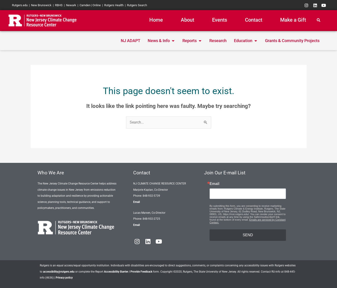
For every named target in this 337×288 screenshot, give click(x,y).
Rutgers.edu (20, 5)
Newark (71, 5)
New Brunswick (41, 5)
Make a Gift (293, 20)
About (187, 20)
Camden (85, 5)
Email (136, 202)
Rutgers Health (114, 5)
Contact (253, 20)
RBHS (59, 5)
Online (96, 5)
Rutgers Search (137, 5)
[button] (318, 20)
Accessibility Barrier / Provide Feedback (128, 271)
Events (219, 20)
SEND (248, 235)
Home (156, 20)
